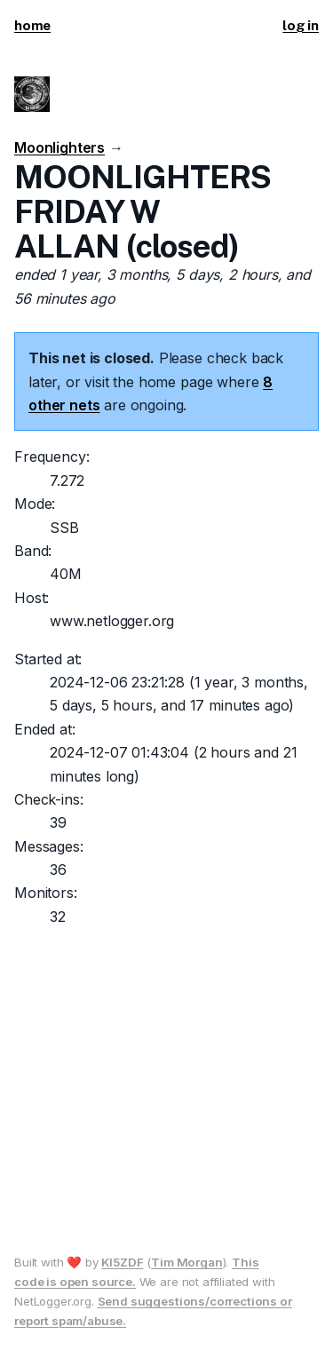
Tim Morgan (186, 1262)
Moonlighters (59, 147)
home (32, 25)
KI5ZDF (122, 1262)
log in (300, 25)
